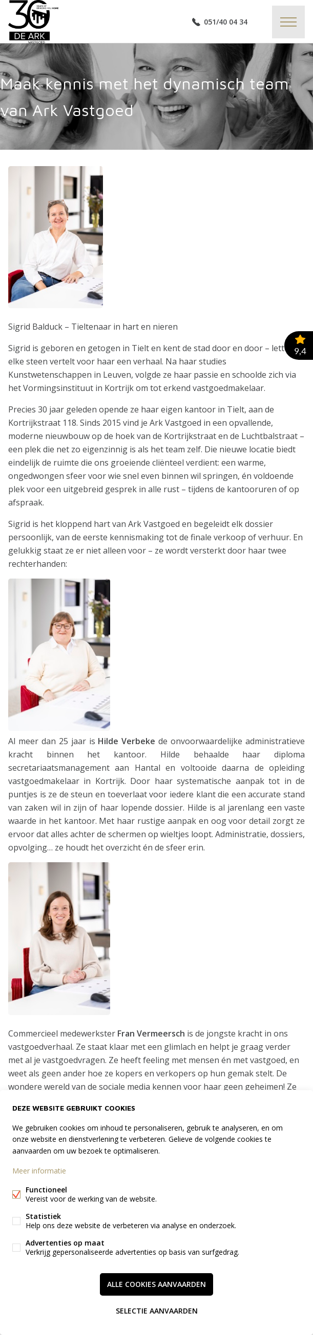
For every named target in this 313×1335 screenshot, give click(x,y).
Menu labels (288, 22)
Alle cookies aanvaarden (156, 1284)
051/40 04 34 (225, 22)
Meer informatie (39, 1171)
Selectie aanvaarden (157, 1311)
